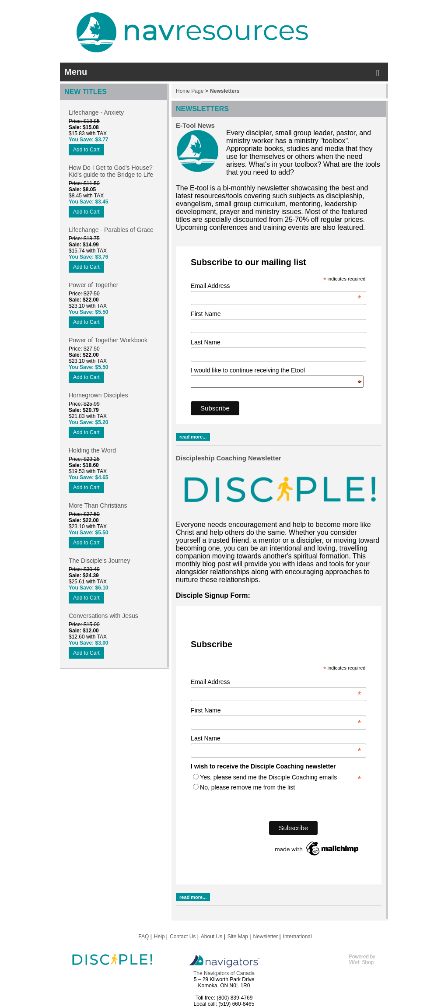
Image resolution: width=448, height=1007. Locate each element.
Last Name (205, 342)
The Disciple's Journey (99, 560)
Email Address (276, 285)
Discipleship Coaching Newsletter (228, 458)
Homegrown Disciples (98, 395)
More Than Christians (98, 505)
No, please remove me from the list (247, 787)
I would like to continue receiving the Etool (276, 370)
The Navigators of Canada (224, 973)
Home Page (189, 91)
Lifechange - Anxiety (96, 112)
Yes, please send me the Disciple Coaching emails (268, 777)
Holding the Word (92, 450)
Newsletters (224, 91)
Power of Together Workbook (108, 340)
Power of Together (93, 284)
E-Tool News (195, 125)
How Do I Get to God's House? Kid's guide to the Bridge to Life (111, 171)
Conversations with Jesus (103, 615)
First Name (205, 313)
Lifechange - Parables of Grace (111, 229)
